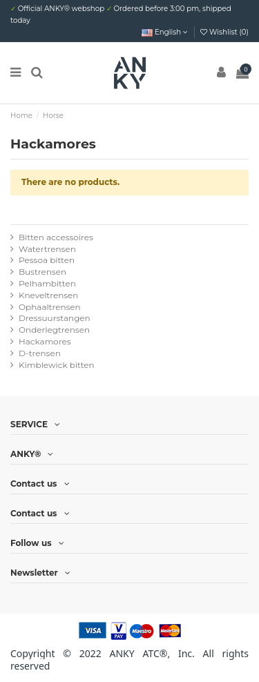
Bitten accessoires (56, 237)
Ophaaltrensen (50, 307)
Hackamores (45, 341)
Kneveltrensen (48, 295)
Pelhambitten (47, 283)
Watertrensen (47, 249)
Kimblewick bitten (57, 365)
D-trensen (40, 353)
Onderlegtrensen (54, 329)
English (165, 32)
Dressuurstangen (54, 318)
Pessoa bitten (47, 260)
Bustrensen (42, 271)
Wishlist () (224, 32)
